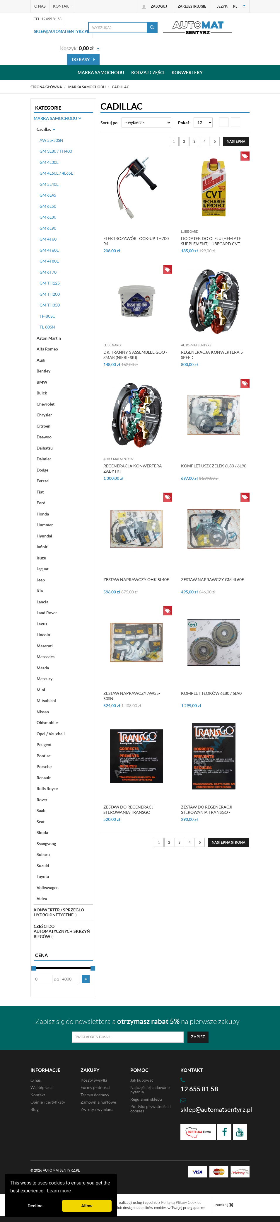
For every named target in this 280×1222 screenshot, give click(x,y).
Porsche (44, 766)
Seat (41, 821)
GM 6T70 (48, 272)
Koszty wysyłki (94, 1080)
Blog (34, 1109)
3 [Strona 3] (194, 141)
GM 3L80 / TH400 (56, 151)
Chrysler (44, 415)
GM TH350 (50, 305)
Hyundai (44, 536)
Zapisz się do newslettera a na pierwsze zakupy (137, 1021)
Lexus (42, 624)
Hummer (45, 525)
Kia (40, 590)
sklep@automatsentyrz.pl (61, 31)
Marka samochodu (101, 72)
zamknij (224, 1205)
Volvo (42, 898)
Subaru (43, 854)
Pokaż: (184, 122)
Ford (41, 503)
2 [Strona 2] (184, 141)
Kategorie (48, 107)
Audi (41, 360)
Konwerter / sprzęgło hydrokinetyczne (59, 913)
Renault (44, 777)
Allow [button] (86, 1206)
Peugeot (44, 744)
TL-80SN (47, 327)
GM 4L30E (49, 162)
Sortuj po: (109, 122)
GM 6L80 (48, 217)
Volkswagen (48, 887)
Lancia (42, 602)
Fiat (40, 492)
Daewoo (44, 437)
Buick (42, 393)
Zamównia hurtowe (98, 1102)
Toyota (43, 876)
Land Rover (47, 612)
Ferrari (43, 481)
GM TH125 (50, 283)
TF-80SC (47, 316)
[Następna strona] (236, 141)
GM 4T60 (48, 239)
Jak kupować (141, 1080)
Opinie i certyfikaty (47, 1102)
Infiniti (43, 546)
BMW (42, 382)
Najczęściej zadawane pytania (150, 1089)
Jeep (41, 580)
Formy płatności (95, 1087)
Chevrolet (45, 404)
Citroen (43, 426)
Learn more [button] (59, 1190)
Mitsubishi (46, 700)
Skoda (42, 832)
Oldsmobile (47, 722)
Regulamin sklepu (146, 1099)
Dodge (42, 470)
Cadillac (46, 129)
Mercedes (45, 656)
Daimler (44, 459)
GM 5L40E (49, 184)
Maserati (45, 646)
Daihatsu (45, 448)
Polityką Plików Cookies (181, 1202)
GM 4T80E (49, 261)
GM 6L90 (48, 228)
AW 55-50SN (51, 140)
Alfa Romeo (47, 349)
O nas (40, 6)
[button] (86, 979)
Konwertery (187, 72)
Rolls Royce (47, 788)
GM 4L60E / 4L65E (56, 173)
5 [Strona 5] (215, 141)
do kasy (83, 59)
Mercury (44, 678)
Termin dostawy (95, 1094)
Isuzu (41, 558)
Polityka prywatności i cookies (150, 1108)
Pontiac (44, 755)
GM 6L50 (48, 206)
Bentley (43, 371)
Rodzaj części (148, 72)
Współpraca (41, 1087)
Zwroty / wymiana (97, 1109)
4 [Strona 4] (205, 141)
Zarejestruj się (192, 6)
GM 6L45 (48, 195)
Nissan (43, 711)
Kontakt (62, 6)
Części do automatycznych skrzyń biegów (62, 931)
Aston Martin (49, 338)
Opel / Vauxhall (51, 733)
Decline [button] (35, 1206)
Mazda (43, 668)
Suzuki (43, 865)
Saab (41, 810)
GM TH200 (50, 294)
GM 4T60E (49, 250)
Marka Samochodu (57, 118)
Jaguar (43, 568)
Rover (42, 799)
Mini (41, 689)
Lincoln (43, 634)
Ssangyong (46, 843)
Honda (43, 514)
